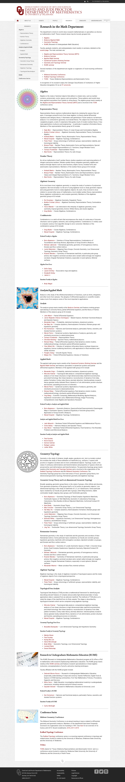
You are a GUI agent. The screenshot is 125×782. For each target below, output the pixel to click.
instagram (106, 770)
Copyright (74, 775)
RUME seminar (49, 65)
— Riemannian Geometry (26, 64)
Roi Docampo (48, 200)
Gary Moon (47, 428)
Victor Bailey (48, 426)
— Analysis (22, 50)
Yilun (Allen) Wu (49, 346)
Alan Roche (48, 152)
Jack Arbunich (49, 423)
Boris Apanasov (49, 240)
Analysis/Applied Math (52, 40)
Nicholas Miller (49, 518)
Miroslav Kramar (49, 374)
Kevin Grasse (48, 441)
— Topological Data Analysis (27, 71)
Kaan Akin (47, 130)
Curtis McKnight (49, 706)
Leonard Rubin (49, 646)
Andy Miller (48, 644)
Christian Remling (50, 340)
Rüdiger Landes (49, 445)
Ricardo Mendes (49, 253)
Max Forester (48, 508)
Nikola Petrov (48, 333)
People (55, 20)
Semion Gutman (49, 443)
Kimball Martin (49, 137)
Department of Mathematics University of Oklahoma (62, 7)
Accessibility (60, 770)
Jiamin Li (47, 275)
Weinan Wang (48, 342)
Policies (73, 770)
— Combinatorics (24, 43)
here (81, 726)
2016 (68, 728)
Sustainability (60, 773)
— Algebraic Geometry (25, 40)
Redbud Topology (49, 736)
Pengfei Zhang (49, 353)
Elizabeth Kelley (49, 273)
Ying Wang (47, 395)
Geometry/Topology (51, 42)
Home (17, 20)
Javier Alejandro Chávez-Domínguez (56, 318)
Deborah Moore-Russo (52, 673)
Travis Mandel (49, 207)
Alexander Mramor (50, 566)
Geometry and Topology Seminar (55, 63)
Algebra (46, 38)
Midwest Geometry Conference (54, 75)
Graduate (82, 20)
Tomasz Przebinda (50, 150)
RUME (46, 44)
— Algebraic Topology (25, 68)
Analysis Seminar (50, 56)
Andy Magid (48, 284)
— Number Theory (24, 36)
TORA (46, 79)
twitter (101, 770)
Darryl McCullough (50, 642)
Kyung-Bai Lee (49, 640)
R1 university (66, 85)
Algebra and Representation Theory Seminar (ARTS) (61, 54)
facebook (96, 770)
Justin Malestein (49, 249)
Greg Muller (48, 211)
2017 (73, 728)
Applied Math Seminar (51, 58)
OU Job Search (61, 778)
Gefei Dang (48, 269)
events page (44, 50)
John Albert (48, 316)
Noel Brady (48, 505)
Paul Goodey (48, 438)
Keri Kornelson (49, 329)
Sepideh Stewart (49, 687)
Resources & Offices (77, 778)
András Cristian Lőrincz (52, 132)
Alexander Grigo (49, 322)
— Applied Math (23, 54)
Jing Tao (47, 527)
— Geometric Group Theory (26, 61)
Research (69, 20)
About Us (28, 20)
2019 (77, 728)
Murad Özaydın (49, 139)
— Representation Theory (26, 33)
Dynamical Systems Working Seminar (57, 61)
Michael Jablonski (50, 245)
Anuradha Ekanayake (51, 627)
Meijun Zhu (47, 355)
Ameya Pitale (48, 145)
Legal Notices (75, 773)
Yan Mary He (48, 324)
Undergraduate (96, 20)
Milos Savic (48, 682)
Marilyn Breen (48, 635)
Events (41, 20)
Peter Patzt (48, 141)
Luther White (48, 447)
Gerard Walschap (50, 648)
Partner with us (107, 21)
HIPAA (58, 775)
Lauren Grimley (49, 271)
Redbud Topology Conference (54, 77)
